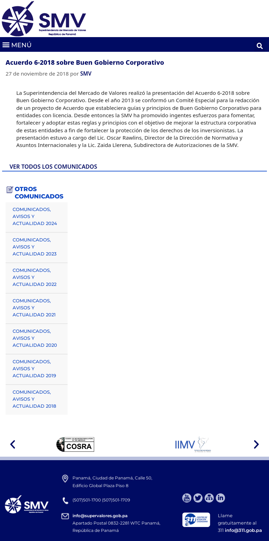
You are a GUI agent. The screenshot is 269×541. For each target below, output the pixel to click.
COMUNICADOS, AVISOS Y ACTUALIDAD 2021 (34, 307)
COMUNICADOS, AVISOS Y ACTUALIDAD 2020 (35, 338)
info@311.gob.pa (243, 530)
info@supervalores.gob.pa (100, 515)
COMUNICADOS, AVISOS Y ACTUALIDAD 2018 (34, 399)
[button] (16, 44)
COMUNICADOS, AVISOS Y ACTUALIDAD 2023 (34, 247)
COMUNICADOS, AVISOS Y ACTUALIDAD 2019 (34, 368)
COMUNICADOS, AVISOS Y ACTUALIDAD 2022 (34, 277)
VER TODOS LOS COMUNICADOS (53, 166)
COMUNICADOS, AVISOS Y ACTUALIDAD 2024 (35, 216)
